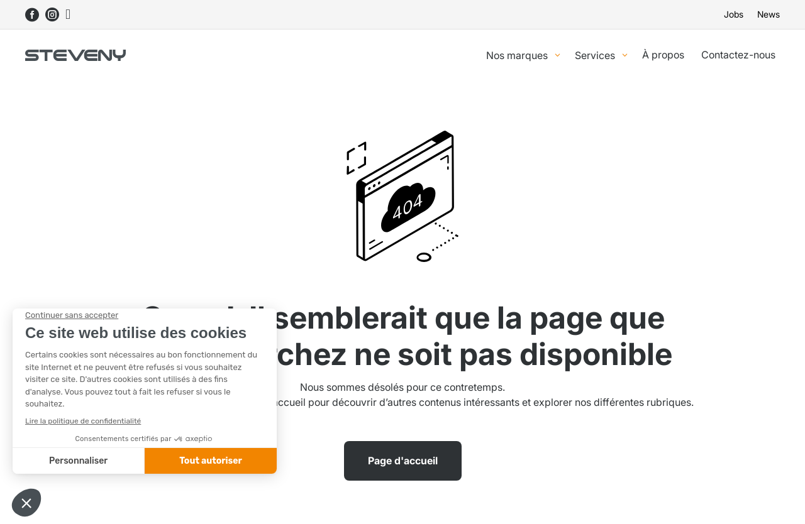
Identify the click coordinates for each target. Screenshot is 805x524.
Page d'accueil (403, 460)
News (768, 14)
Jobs (733, 14)
